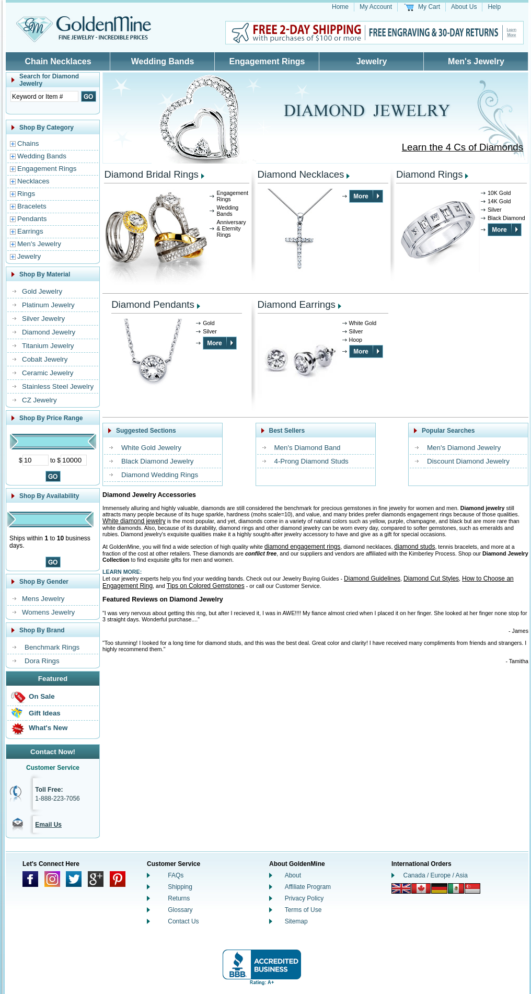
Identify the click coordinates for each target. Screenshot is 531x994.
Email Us (48, 824)
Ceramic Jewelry (48, 373)
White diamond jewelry (134, 521)
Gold (209, 323)
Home (340, 6)
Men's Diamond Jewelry (464, 448)
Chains (28, 143)
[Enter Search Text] (44, 96)
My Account (376, 6)
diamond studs (414, 546)
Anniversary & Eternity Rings (231, 228)
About (293, 875)
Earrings (30, 231)
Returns (179, 898)
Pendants (32, 219)
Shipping (180, 887)
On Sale (42, 696)
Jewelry (371, 61)
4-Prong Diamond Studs (311, 461)
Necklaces (33, 181)
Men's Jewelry (476, 61)
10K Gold (499, 193)
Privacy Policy (304, 898)
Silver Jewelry (43, 318)
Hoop (355, 340)
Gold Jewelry (42, 291)
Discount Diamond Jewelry (468, 461)
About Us (464, 6)
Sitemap (296, 921)
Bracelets (32, 206)
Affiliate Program (308, 887)
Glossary (180, 910)
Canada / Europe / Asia (435, 875)
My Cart (429, 6)
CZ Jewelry (39, 400)
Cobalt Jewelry (44, 359)
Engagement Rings (267, 61)
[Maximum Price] (74, 460)
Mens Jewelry (43, 599)
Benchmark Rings (52, 647)
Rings (26, 194)
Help (494, 6)
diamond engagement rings (302, 546)
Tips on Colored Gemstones (206, 586)
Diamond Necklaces (301, 174)
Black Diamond (506, 218)
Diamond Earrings (297, 304)
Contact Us (183, 921)
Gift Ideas (45, 713)
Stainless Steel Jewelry (58, 386)
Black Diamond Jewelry (157, 461)
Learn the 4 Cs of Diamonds (462, 147)
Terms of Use (303, 910)
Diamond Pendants (152, 304)
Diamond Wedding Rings (159, 475)
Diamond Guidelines (372, 578)
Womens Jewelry (48, 612)
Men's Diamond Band (307, 448)
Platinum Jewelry (48, 305)
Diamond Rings (429, 174)
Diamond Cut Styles (431, 578)
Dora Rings (42, 661)
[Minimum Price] (35, 460)
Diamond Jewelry (48, 332)
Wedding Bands (162, 61)
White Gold (363, 323)
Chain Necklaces (58, 61)
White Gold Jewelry (151, 448)
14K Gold (499, 201)
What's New (48, 728)
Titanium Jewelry (48, 346)
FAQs (175, 875)
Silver (495, 209)
